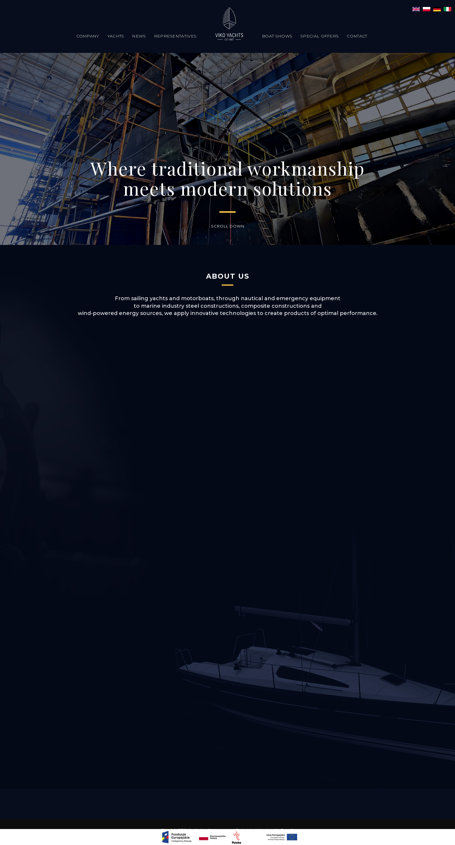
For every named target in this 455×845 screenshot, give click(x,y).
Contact (357, 36)
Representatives (175, 36)
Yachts (115, 36)
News (139, 36)
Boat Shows (277, 36)
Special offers (319, 36)
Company (87, 36)
